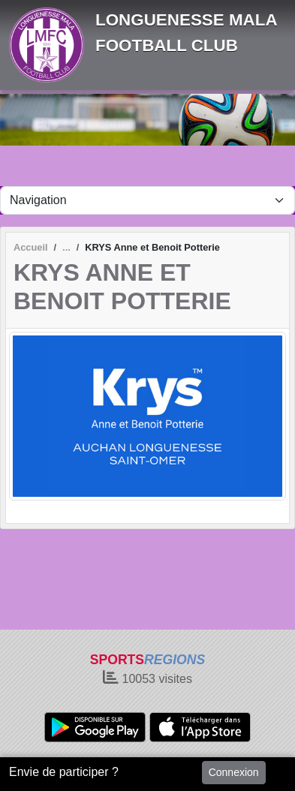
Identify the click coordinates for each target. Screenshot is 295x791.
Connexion (234, 772)
